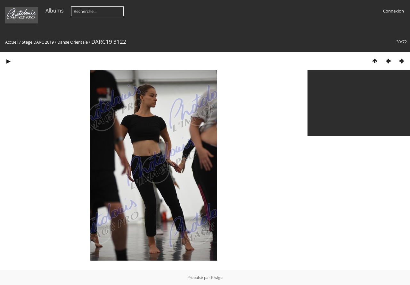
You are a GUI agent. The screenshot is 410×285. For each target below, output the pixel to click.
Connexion (393, 11)
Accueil (11, 42)
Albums (54, 10)
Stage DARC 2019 (38, 42)
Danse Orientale (72, 42)
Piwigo (217, 277)
